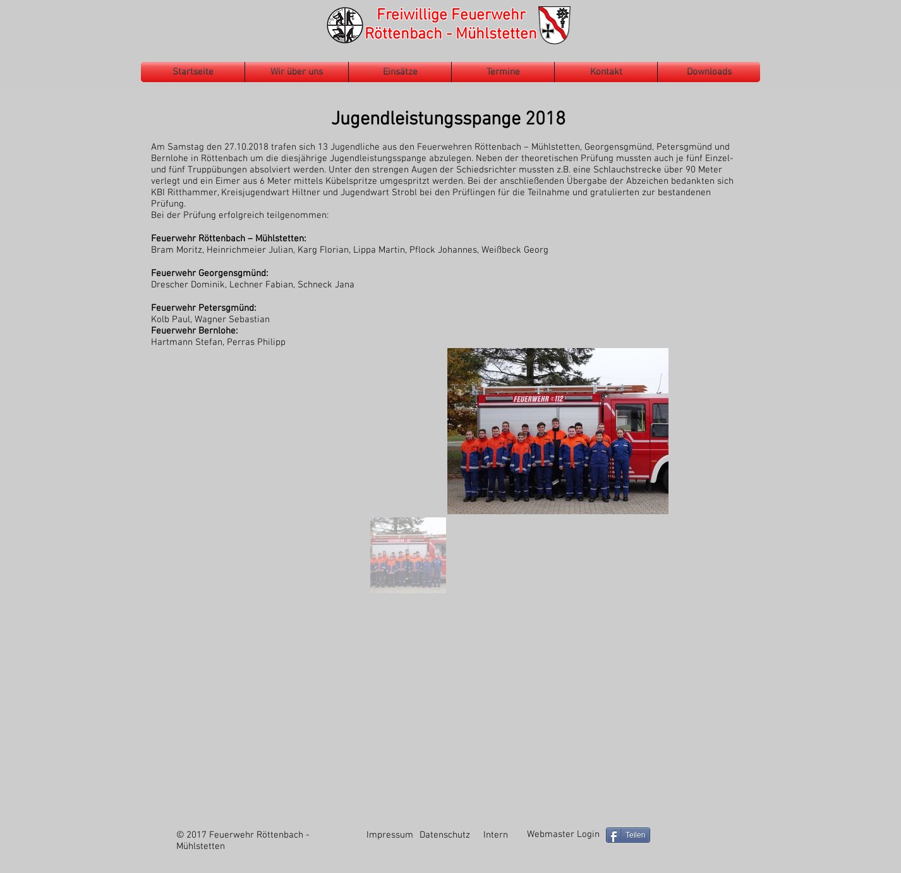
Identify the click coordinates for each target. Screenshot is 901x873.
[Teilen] (628, 835)
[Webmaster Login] (563, 834)
